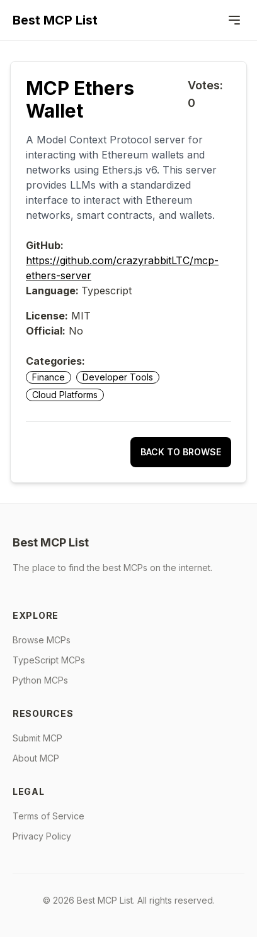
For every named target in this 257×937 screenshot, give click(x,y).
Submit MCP (37, 738)
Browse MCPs (42, 640)
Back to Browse (180, 451)
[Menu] (234, 20)
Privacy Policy (42, 836)
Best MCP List (55, 20)
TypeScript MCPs (49, 660)
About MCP (36, 758)
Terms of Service (48, 816)
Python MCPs (40, 680)
